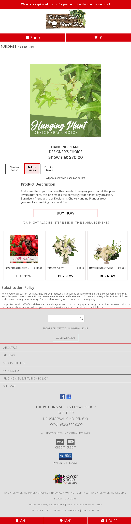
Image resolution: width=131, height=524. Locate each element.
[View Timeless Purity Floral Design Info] (65, 249)
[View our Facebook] (62, 398)
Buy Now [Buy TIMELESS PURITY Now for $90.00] (65, 276)
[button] (65, 456)
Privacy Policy (41, 510)
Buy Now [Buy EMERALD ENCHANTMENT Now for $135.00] (107, 276)
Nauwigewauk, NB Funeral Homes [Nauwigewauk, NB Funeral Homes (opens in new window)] (26, 492)
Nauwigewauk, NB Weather (46, 504)
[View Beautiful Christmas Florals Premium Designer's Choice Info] (24, 249)
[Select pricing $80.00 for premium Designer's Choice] (49, 169)
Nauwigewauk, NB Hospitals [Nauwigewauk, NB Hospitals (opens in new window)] (70, 492)
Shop (33, 37)
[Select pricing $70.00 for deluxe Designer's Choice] (32, 169)
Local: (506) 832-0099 (66, 424)
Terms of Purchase (66, 510)
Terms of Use (91, 510)
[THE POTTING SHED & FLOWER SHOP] (65, 28)
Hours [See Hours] (109, 520)
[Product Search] (66, 318)
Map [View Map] (65, 520)
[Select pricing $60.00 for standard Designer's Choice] (15, 169)
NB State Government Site (84, 504)
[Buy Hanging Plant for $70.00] (65, 213)
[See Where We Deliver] (65, 337)
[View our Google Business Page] (68, 398)
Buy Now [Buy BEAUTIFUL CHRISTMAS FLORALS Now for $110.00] (23, 276)
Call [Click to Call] (21, 520)
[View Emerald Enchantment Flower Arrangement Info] (107, 249)
